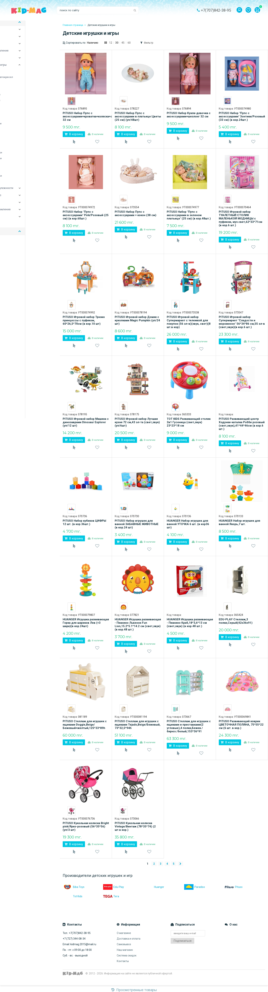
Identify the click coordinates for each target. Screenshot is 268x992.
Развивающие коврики (22, 162)
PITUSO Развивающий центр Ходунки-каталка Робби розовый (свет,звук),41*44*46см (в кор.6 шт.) (242, 427)
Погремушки (16, 139)
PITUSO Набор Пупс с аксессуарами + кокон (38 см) (135, 214)
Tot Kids (72, 905)
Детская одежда (16, 221)
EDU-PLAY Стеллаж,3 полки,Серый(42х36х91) (235, 626)
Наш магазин (125, 958)
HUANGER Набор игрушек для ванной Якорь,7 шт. (239, 527)
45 (122, 42)
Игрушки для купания (22, 104)
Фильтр (148, 42)
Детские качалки (19, 75)
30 (116, 42)
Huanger (154, 896)
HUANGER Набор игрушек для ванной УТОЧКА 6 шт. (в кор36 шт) (188, 529)
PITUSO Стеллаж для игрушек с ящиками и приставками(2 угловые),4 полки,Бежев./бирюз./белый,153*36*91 (189, 733)
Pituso (234, 896)
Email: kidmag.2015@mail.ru (79, 953)
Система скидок (126, 964)
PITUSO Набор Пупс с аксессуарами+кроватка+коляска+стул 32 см (86, 116)
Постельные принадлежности (25, 192)
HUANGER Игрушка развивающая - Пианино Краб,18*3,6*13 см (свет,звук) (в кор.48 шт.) (190, 628)
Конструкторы (17, 116)
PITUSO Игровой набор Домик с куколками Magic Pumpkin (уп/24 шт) (137, 323)
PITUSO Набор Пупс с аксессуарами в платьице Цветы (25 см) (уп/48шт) (138, 116)
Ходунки (14, 174)
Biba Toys (73, 896)
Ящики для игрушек (21, 185)
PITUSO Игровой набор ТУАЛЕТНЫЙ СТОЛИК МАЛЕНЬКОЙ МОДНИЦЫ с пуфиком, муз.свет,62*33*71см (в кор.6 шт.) (240, 219)
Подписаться (182, 950)
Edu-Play (113, 896)
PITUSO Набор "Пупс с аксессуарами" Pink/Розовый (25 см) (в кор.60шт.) (86, 216)
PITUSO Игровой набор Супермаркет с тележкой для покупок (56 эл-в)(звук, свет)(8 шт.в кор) (189, 324)
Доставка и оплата (128, 947)
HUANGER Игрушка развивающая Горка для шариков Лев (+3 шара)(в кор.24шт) (86, 628)
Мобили (13, 122)
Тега (111, 905)
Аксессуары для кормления (24, 214)
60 (129, 42)
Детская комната (17, 33)
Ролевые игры (17, 168)
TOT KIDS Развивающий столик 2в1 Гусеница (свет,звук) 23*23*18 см (189, 426)
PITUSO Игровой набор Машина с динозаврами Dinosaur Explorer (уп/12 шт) (86, 426)
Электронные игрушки (22, 180)
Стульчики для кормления (23, 55)
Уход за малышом (17, 62)
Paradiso (194, 896)
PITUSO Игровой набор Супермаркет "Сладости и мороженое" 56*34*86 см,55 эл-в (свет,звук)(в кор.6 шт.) (242, 324)
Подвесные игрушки (21, 145)
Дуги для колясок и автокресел (28, 81)
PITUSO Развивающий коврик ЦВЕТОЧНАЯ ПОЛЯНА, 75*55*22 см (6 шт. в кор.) (241, 731)
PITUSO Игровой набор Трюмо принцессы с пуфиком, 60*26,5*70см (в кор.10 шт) (84, 323)
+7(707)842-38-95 (216, 10)
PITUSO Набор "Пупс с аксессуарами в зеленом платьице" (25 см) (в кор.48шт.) (189, 216)
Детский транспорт (18, 206)
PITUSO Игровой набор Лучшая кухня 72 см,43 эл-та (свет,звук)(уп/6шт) (137, 426)
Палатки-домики (19, 133)
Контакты (123, 970)
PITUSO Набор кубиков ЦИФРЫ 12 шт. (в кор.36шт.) (84, 527)
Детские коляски (17, 41)
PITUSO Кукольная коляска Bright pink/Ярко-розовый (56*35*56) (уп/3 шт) (86, 834)
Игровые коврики (19, 87)
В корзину (74, 134)
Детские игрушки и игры (22, 69)
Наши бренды (15, 228)
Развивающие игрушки (23, 156)
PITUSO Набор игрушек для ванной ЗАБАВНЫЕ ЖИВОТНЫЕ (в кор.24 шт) (137, 529)
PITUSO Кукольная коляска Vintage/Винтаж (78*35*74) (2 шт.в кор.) (135, 834)
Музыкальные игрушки (22, 127)
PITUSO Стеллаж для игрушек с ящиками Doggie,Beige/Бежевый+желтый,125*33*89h (85, 731)
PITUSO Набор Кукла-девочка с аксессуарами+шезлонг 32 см (189, 114)
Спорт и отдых (15, 48)
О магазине (124, 942)
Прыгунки (14, 151)
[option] (71, 101)
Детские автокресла (19, 199)
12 (110, 42)
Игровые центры (19, 93)
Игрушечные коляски (22, 98)
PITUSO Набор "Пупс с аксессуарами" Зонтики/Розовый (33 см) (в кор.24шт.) (242, 116)
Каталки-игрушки (19, 110)
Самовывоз (124, 953)
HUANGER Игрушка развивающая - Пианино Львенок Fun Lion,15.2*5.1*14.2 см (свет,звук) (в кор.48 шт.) (138, 630)
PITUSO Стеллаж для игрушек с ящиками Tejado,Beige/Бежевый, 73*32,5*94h (137, 731)
